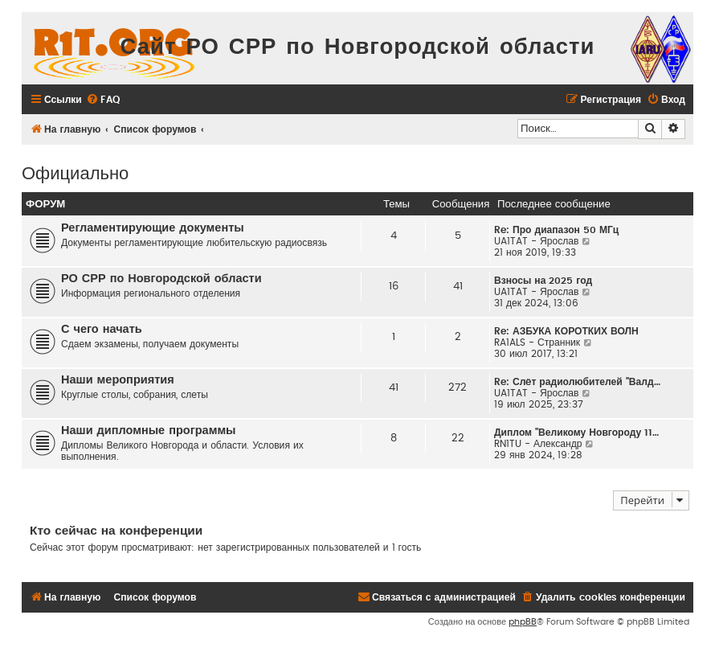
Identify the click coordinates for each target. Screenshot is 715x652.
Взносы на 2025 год (543, 280)
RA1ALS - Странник (537, 342)
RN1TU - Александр (538, 444)
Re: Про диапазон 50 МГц (556, 230)
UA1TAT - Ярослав (536, 241)
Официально (75, 171)
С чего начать (101, 329)
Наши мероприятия (117, 380)
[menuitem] (103, 100)
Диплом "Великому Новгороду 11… (576, 432)
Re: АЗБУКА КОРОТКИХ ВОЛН (566, 331)
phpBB (523, 621)
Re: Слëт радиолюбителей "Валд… (577, 382)
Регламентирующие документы (152, 228)
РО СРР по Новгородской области (161, 279)
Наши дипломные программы (148, 430)
